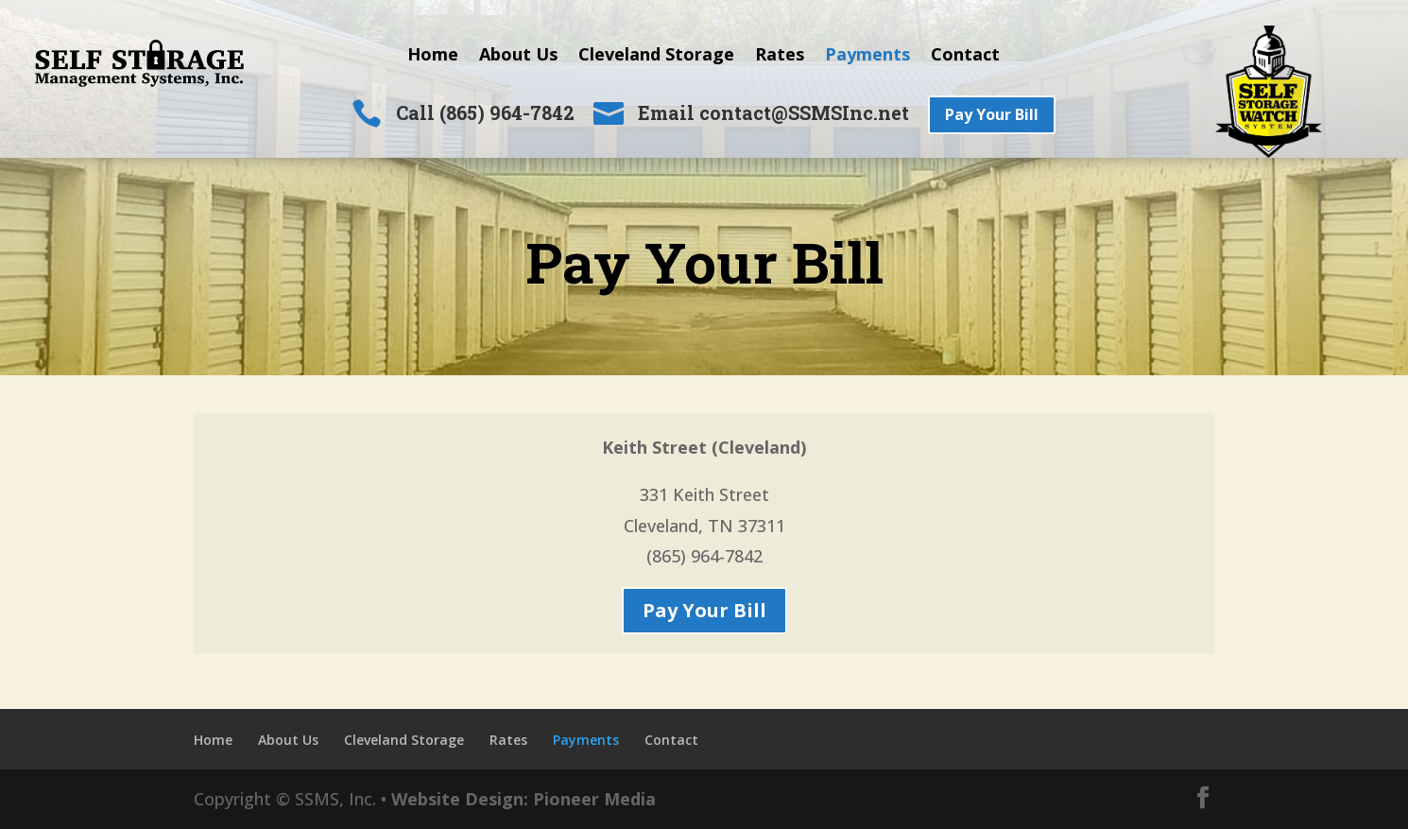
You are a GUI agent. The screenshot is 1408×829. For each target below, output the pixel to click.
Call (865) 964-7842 (485, 112)
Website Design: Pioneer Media (523, 798)
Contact (965, 56)
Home (432, 56)
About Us (518, 56)
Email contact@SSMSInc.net (773, 112)
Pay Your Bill (992, 114)
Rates (779, 56)
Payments (867, 56)
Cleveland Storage (656, 56)
